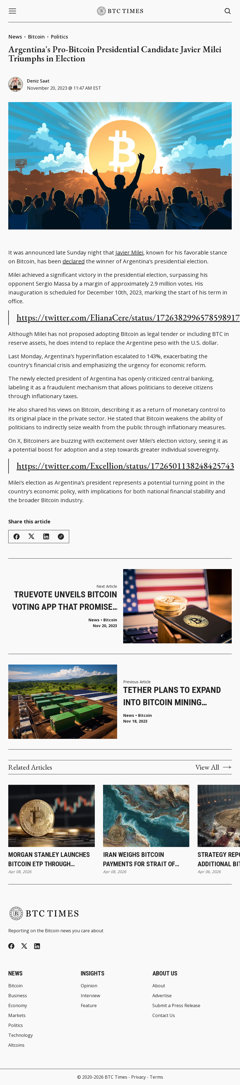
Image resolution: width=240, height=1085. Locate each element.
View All (213, 767)
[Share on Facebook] (17, 537)
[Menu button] (12, 11)
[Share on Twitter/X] (31, 536)
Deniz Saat (38, 81)
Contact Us (163, 1015)
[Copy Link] (61, 537)
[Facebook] (11, 946)
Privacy (138, 1077)
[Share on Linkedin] (46, 536)
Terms (156, 1077)
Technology (20, 1035)
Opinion (89, 985)
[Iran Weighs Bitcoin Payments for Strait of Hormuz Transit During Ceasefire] (146, 816)
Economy (17, 1005)
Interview (90, 995)
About (158, 985)
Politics (59, 36)
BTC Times (116, 1077)
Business (17, 995)
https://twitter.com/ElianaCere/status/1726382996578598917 (128, 317)
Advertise (162, 995)
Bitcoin (37, 36)
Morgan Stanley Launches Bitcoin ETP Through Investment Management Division (49, 860)
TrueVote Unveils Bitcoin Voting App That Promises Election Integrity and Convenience (64, 601)
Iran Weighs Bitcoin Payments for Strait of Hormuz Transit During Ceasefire (139, 860)
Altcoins (16, 1045)
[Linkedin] (37, 946)
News (15, 36)
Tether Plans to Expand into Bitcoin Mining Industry (172, 697)
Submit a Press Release (176, 1005)
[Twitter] (24, 946)
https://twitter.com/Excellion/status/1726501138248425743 (125, 466)
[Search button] (228, 11)
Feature (89, 1005)
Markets (17, 1015)
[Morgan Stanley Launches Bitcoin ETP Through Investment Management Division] (51, 816)
